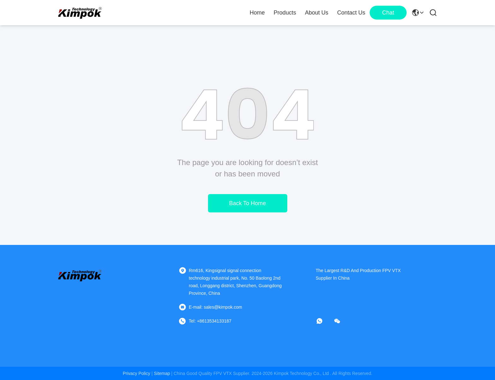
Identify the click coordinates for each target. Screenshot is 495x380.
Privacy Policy (136, 373)
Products (285, 12)
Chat (388, 12)
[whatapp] (324, 321)
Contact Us (351, 12)
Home (257, 12)
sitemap (162, 373)
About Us (316, 12)
